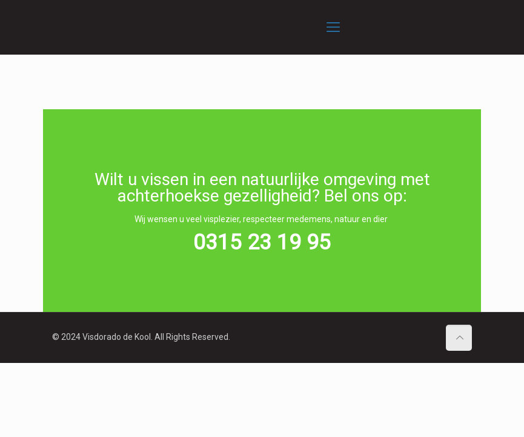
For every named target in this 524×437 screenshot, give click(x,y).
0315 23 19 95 (262, 242)
